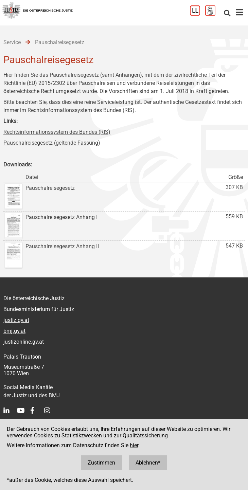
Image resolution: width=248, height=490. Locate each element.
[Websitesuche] (227, 13)
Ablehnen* (148, 462)
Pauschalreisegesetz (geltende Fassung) (51, 143)
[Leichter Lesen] (197, 13)
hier (134, 445)
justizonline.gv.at (23, 342)
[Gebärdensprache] (212, 13)
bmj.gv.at (14, 331)
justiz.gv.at (16, 320)
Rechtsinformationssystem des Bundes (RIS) (56, 132)
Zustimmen (101, 462)
